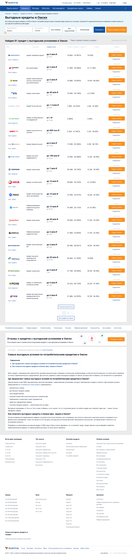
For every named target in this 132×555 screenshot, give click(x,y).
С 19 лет (8, 453)
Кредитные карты (75, 8)
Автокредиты (58, 8)
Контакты (38, 548)
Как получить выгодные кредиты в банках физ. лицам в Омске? (37, 366)
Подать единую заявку (116, 30)
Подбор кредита (31, 328)
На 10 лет (39, 508)
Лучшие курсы (66, 3)
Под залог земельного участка (46, 453)
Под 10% (69, 505)
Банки (98, 8)
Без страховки (101, 465)
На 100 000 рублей (11, 505)
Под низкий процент (73, 527)
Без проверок (101, 456)
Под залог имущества (43, 450)
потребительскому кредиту (30, 385)
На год (38, 502)
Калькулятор (95, 328)
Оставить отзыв (116, 339)
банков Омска (32, 408)
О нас (23, 548)
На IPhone (99, 499)
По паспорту (100, 462)
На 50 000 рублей (11, 502)
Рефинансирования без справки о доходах (107, 503)
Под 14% (69, 511)
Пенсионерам (9, 459)
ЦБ (98, 3)
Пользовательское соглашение (60, 548)
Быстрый (99, 480)
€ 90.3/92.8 (86, 3)
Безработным (10, 462)
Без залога (39, 465)
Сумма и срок (51, 47)
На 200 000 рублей (11, 508)
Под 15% (69, 515)
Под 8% (68, 499)
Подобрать (99, 30)
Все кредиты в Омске (66, 318)
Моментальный (101, 453)
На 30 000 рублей (11, 499)
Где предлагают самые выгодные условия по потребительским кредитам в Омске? (45, 364)
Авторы (76, 548)
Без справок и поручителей (105, 450)
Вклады (35, 8)
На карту (68, 328)
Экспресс (69, 443)
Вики (45, 548)
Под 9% (68, 502)
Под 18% (69, 524)
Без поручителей (69, 29)
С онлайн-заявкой (72, 456)
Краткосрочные (41, 499)
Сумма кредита (11, 28)
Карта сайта (84, 548)
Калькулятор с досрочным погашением (109, 443)
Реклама (30, 548)
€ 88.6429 (112, 3)
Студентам (8, 447)
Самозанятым (10, 443)
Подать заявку (117, 55)
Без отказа (117, 328)
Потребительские (102, 517)
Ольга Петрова (47, 350)
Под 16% (69, 518)
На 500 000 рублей (11, 515)
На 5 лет (38, 505)
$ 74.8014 (104, 3)
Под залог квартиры (42, 456)
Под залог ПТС (40, 459)
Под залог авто (41, 447)
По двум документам (103, 459)
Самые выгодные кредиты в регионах (18, 539)
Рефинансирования (103, 520)
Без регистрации (102, 477)
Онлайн (99, 447)
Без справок (56, 30)
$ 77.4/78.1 (77, 3)
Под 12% (69, 508)
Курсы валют (12, 8)
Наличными (84, 30)
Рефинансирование (80, 328)
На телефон (100, 507)
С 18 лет (8, 450)
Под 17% (69, 521)
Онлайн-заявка (45, 328)
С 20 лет (8, 456)
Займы (89, 8)
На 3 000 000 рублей (12, 521)
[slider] (5, 33)
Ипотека (46, 8)
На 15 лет (39, 511)
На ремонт (100, 510)
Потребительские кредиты (14, 328)
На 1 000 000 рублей (12, 518)
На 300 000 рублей (11, 511)
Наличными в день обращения (76, 447)
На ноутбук (100, 513)
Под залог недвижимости (44, 462)
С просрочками (101, 468)
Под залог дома (41, 443)
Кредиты (25, 8)
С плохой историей (102, 474)
